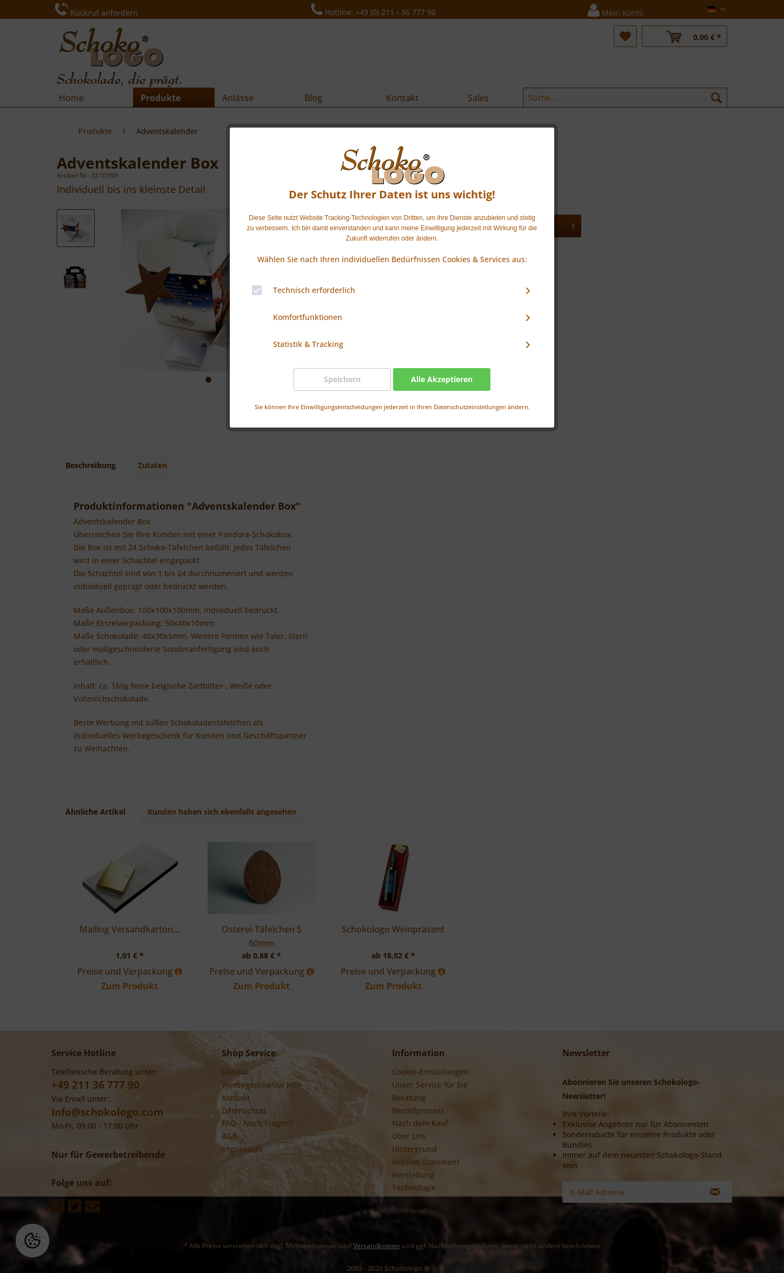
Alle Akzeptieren (442, 379)
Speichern (342, 379)
